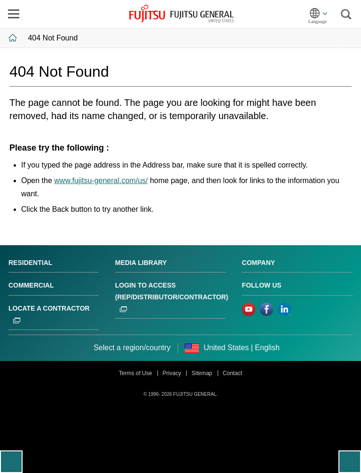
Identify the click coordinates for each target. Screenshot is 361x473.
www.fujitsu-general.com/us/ (101, 180)
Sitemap (201, 373)
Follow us (262, 285)
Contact (232, 373)
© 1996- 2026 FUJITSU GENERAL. (180, 394)
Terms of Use (135, 373)
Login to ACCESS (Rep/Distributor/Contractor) (171, 296)
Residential (30, 262)
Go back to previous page (11, 461)
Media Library (141, 262)
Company (258, 262)
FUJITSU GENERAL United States (181, 14)
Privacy (172, 373)
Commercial (31, 285)
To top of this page (349, 461)
